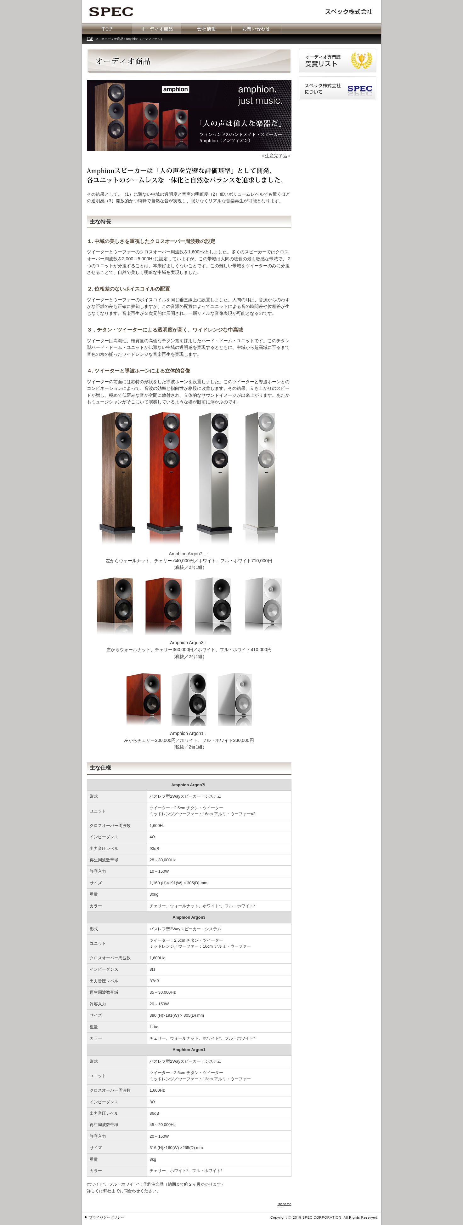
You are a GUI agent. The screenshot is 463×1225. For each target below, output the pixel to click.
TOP (90, 39)
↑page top (284, 1204)
